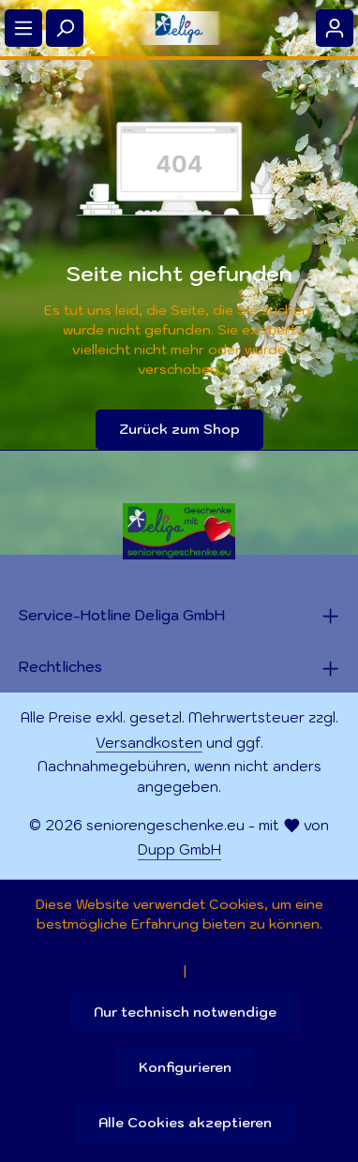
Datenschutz (138, 970)
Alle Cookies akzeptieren (185, 1122)
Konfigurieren (185, 1067)
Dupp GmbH (179, 849)
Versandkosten (149, 743)
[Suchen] (64, 28)
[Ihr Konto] (334, 28)
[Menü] (23, 28)
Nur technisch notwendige (185, 1012)
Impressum (226, 970)
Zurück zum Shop (179, 429)
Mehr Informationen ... (179, 943)
